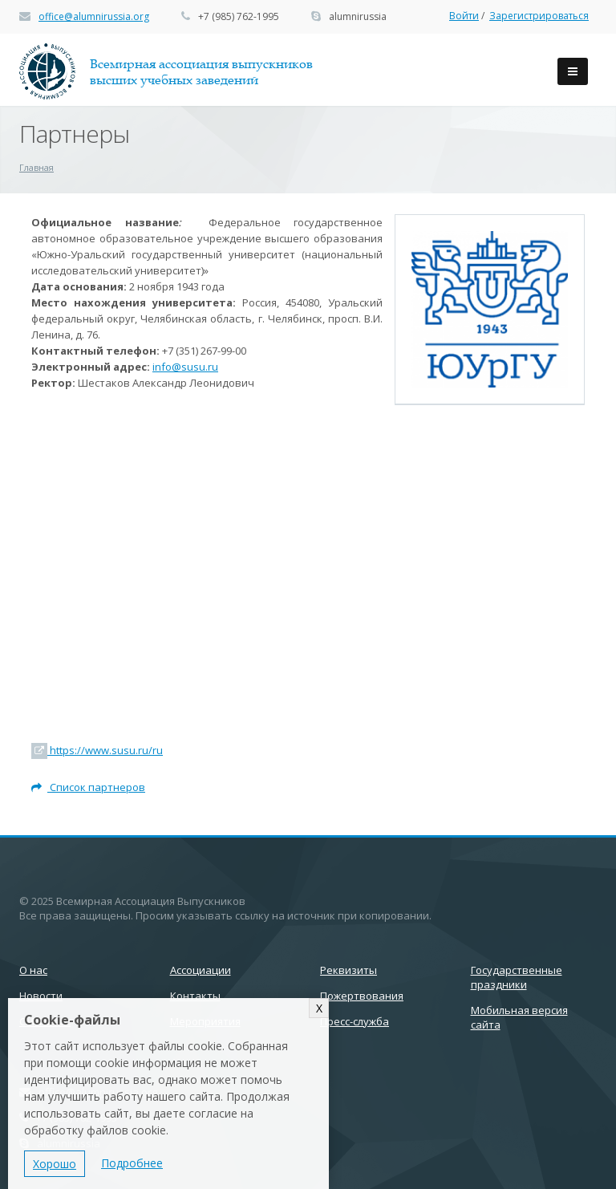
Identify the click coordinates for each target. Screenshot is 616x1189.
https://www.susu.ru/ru (97, 750)
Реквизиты (348, 970)
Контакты (195, 995)
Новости (41, 995)
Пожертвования (361, 995)
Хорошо (54, 1163)
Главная (36, 167)
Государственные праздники (516, 977)
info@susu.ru (185, 366)
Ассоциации (200, 970)
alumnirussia (358, 16)
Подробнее (132, 1163)
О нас (33, 970)
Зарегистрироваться (539, 15)
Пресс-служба (354, 1021)
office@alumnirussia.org (93, 16)
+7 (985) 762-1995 (238, 16)
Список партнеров (88, 787)
